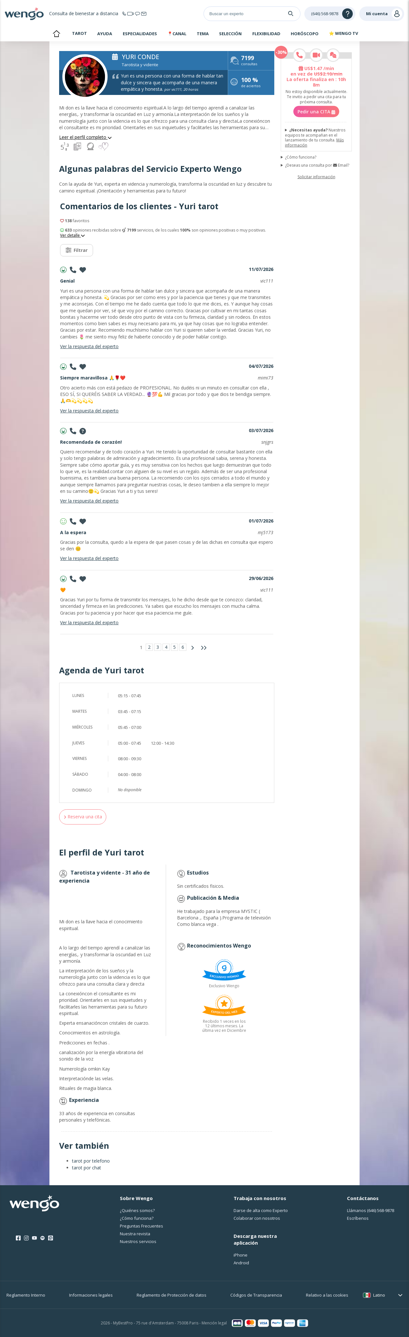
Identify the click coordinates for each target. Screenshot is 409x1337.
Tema (203, 33)
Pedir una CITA (316, 112)
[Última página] (203, 648)
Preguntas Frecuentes (141, 1226)
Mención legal (214, 1323)
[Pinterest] (50, 1238)
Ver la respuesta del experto (89, 346)
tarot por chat (86, 1168)
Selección (230, 33)
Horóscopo (305, 33)
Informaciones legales (91, 1295)
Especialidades (140, 33)
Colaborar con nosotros (257, 1218)
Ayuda (104, 33)
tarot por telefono (91, 1161)
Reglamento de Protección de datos (171, 1295)
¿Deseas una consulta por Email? (317, 165)
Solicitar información (316, 177)
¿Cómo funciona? (300, 157)
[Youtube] (34, 1238)
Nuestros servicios (138, 1241)
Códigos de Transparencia (256, 1295)
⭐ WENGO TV (343, 33)
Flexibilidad (266, 33)
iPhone (240, 1255)
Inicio (56, 34)
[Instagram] (26, 1238)
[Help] (329, 13)
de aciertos (250, 83)
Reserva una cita (83, 817)
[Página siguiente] (192, 648)
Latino (379, 1295)
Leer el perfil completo (85, 137)
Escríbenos (358, 1218)
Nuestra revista (135, 1234)
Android (241, 1263)
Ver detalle (72, 235)
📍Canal (176, 33)
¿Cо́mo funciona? (136, 1218)
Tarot (79, 33)
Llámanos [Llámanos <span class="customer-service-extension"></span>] (370, 1210)
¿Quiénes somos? (137, 1210)
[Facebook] (18, 1238)
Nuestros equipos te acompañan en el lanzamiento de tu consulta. (315, 138)
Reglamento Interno (25, 1295)
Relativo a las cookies (327, 1295)
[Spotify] (42, 1238)
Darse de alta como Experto (261, 1210)
